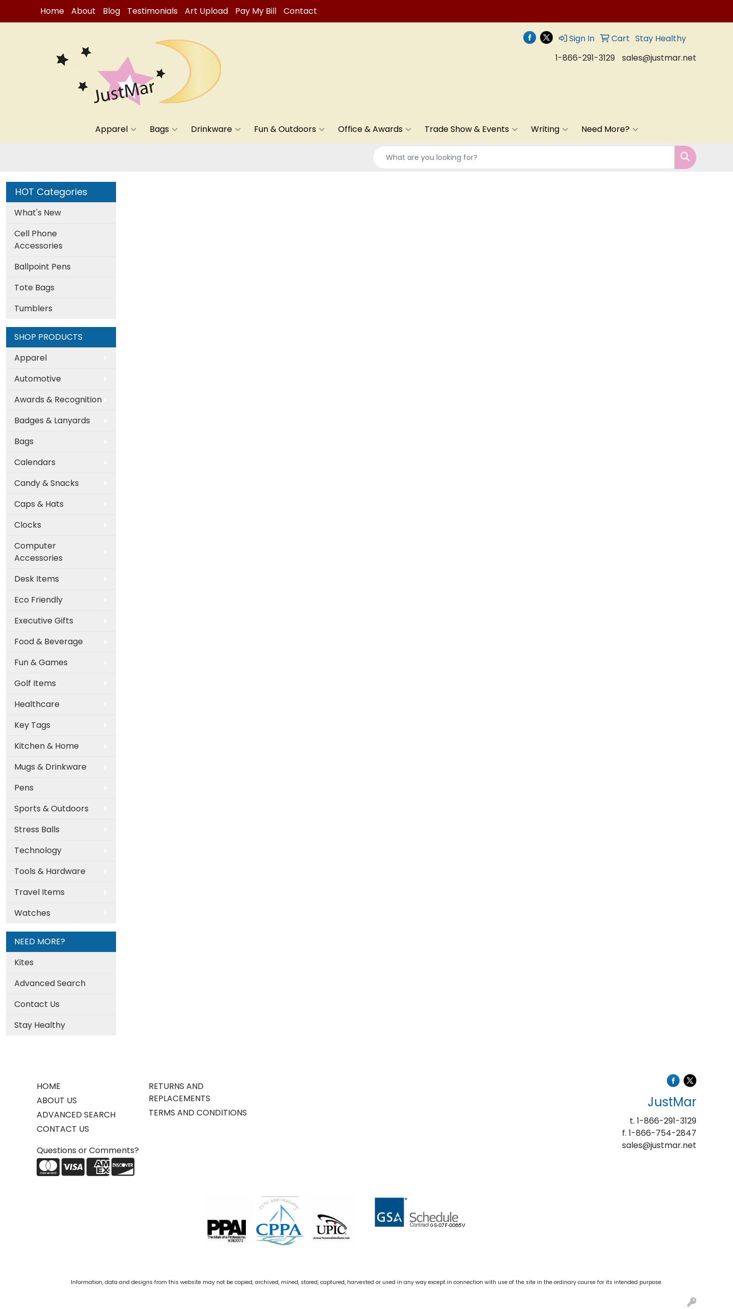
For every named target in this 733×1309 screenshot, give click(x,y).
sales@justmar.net (659, 58)
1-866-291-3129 (585, 58)
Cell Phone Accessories (38, 240)
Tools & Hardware (50, 871)
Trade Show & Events (471, 129)
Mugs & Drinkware (50, 767)
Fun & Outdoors (289, 129)
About (83, 11)
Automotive (37, 379)
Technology (38, 850)
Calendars (34, 462)
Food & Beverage (48, 641)
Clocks (27, 525)
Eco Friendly (38, 600)
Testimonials (152, 11)
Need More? (609, 129)
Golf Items (35, 683)
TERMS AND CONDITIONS (198, 1113)
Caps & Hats (39, 504)
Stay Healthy (39, 1025)
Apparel (115, 129)
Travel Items (39, 892)
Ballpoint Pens (42, 266)
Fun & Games (41, 662)
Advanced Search (50, 983)
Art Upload (206, 11)
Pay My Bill (255, 11)
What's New (37, 213)
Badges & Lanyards (52, 420)
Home (52, 11)
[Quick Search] (524, 157)
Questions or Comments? (88, 1150)
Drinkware (216, 129)
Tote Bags (34, 287)
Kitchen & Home (46, 746)
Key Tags (32, 725)
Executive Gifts (43, 620)
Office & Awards (374, 129)
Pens (24, 788)
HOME (49, 1086)
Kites (24, 962)
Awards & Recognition (58, 399)
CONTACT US (63, 1129)
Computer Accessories (38, 552)
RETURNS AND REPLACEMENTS (179, 1092)
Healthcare (37, 704)
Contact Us (37, 1004)
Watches (32, 913)
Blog (111, 11)
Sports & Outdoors (51, 808)
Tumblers (33, 308)
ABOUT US (57, 1100)
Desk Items (36, 579)
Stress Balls (37, 829)
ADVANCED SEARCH (76, 1115)
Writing (549, 129)
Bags (164, 129)
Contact (300, 11)
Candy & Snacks (46, 483)
